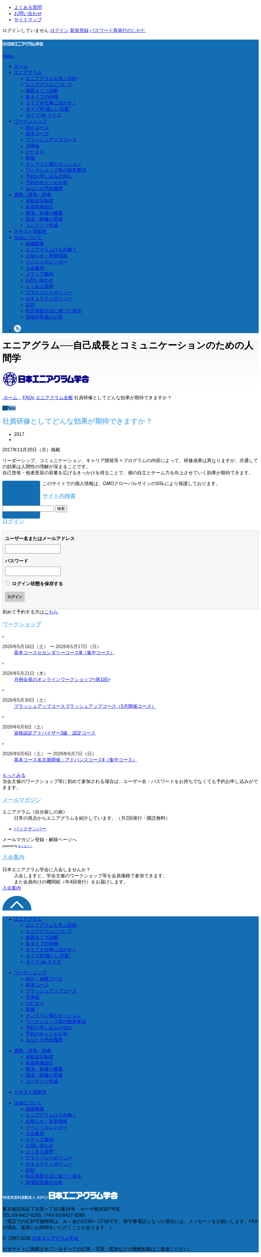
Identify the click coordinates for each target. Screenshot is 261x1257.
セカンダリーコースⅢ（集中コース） (76, 652)
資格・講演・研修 (32, 194)
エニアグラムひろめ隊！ (51, 249)
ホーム (21, 66)
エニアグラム (28, 72)
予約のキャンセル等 (46, 182)
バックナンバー (30, 828)
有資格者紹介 (39, 206)
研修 (30, 157)
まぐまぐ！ (25, 846)
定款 (30, 304)
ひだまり (35, 151)
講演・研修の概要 (44, 213)
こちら (51, 611)
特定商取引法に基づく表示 (53, 310)
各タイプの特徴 (42, 96)
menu (8, 56)
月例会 (33, 145)
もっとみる (14, 775)
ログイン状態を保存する (37, 583)
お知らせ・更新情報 (46, 255)
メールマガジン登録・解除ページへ (39, 839)
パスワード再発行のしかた (118, 30)
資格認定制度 (39, 200)
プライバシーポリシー (49, 292)
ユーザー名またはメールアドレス (40, 538)
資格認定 (23, 733)
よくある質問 (28, 7)
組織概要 (35, 243)
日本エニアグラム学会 (55, 1238)
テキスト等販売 (30, 231)
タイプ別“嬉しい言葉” (48, 109)
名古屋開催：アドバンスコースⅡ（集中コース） (87, 759)
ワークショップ (30, 121)
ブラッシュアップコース (51, 139)
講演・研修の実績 (44, 219)
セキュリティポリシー (49, 298)
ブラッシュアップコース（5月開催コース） (110, 706)
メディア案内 (39, 274)
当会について (28, 237)
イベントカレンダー (46, 261)
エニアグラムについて (49, 84)
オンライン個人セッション (53, 164)
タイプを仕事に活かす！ (51, 102)
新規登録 (79, 30)
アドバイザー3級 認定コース (64, 733)
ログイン (59, 30)
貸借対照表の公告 (44, 316)
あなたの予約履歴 (44, 188)
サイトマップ (28, 19)
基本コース (37, 133)
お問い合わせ (28, 13)
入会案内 (35, 268)
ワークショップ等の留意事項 (56, 170)
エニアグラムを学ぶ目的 (51, 78)
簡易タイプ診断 (42, 90)
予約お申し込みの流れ (49, 176)
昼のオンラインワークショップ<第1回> (69, 679)
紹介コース (37, 127)
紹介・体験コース (44, 978)
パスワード (16, 560)
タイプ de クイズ (43, 115)
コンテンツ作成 (42, 225)
